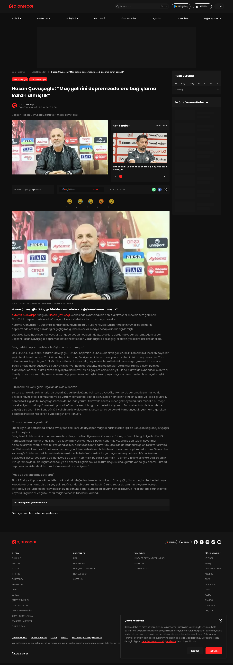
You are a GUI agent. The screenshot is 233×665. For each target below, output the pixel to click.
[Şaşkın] (112, 205)
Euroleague (79, 565)
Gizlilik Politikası (39, 639)
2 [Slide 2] (130, 178)
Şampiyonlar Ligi (20, 602)
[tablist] (196, 85)
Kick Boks (210, 586)
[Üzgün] (91, 205)
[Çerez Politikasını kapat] (220, 621)
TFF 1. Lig (16, 565)
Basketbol (44, 20)
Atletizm (209, 575)
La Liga (15, 591)
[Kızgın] (101, 205)
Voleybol (72, 20)
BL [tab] (217, 85)
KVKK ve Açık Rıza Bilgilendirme (87, 639)
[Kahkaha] (80, 205)
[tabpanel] (196, 92)
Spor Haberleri (19, 73)
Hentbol (209, 560)
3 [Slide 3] (140, 178)
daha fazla (161, 127)
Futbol (16, 20)
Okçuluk (209, 612)
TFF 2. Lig (16, 570)
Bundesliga (18, 581)
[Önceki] (116, 178)
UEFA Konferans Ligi (22, 612)
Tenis (207, 591)
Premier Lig (17, 586)
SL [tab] (176, 85)
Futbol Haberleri (38, 73)
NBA (75, 560)
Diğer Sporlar (212, 20)
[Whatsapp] (154, 191)
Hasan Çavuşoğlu (20, 81)
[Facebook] (160, 191)
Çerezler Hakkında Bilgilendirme (158, 641)
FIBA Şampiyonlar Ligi (84, 570)
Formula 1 (99, 20)
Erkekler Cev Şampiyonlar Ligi (149, 560)
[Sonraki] (164, 178)
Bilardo (209, 602)
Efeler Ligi (139, 565)
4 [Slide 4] (149, 178)
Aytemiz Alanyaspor (38, 81)
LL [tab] (205, 85)
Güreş (208, 565)
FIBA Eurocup (80, 575)
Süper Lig (16, 560)
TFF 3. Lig (16, 575)
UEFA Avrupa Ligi (20, 607)
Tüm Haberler (128, 20)
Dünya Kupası (18, 628)
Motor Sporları (213, 570)
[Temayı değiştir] (216, 7)
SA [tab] (211, 85)
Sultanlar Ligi (141, 570)
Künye (54, 639)
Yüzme (208, 596)
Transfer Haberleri (22, 622)
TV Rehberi (182, 20)
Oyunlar (156, 20)
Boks (207, 581)
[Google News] (81, 191)
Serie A (15, 596)
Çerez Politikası (19, 639)
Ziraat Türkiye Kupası (23, 617)
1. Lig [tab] (183, 85)
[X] (166, 191)
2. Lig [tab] (191, 85)
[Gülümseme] (70, 205)
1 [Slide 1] (120, 178)
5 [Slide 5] (159, 178)
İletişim (64, 639)
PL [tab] (199, 85)
